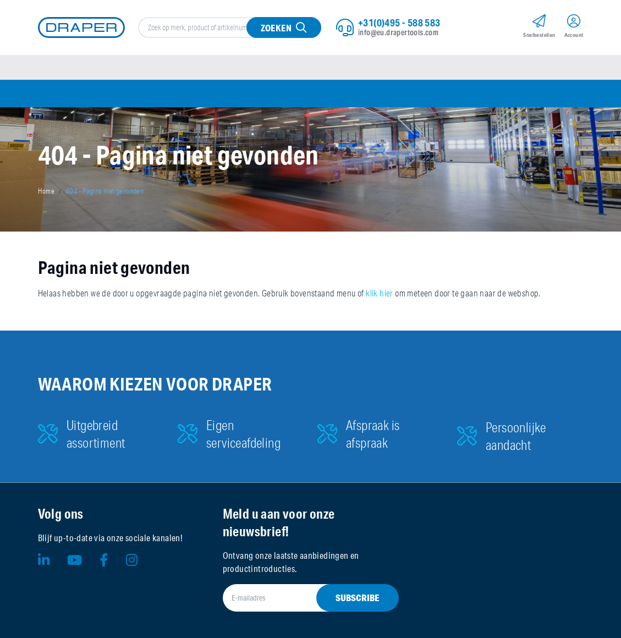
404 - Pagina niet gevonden (104, 191)
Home (46, 191)
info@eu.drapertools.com (398, 32)
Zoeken (276, 28)
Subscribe (358, 597)
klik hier (379, 293)
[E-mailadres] (297, 598)
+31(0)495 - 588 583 (399, 22)
